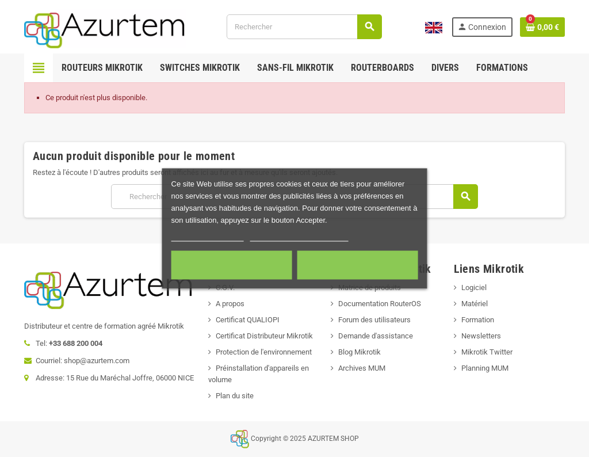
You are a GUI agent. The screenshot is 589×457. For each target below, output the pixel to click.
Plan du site (235, 395)
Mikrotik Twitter (486, 352)
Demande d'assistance (375, 336)
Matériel (474, 303)
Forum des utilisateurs (374, 319)
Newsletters (481, 336)
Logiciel (474, 287)
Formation (477, 319)
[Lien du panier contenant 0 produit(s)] (542, 27)
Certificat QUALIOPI (248, 319)
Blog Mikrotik (359, 352)
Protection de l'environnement (264, 352)
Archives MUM (361, 368)
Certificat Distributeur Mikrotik (264, 336)
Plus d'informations (207, 236)
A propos (230, 303)
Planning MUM (484, 368)
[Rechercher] (304, 26)
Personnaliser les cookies (299, 236)
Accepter (357, 265)
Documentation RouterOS (379, 303)
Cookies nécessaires (232, 265)
